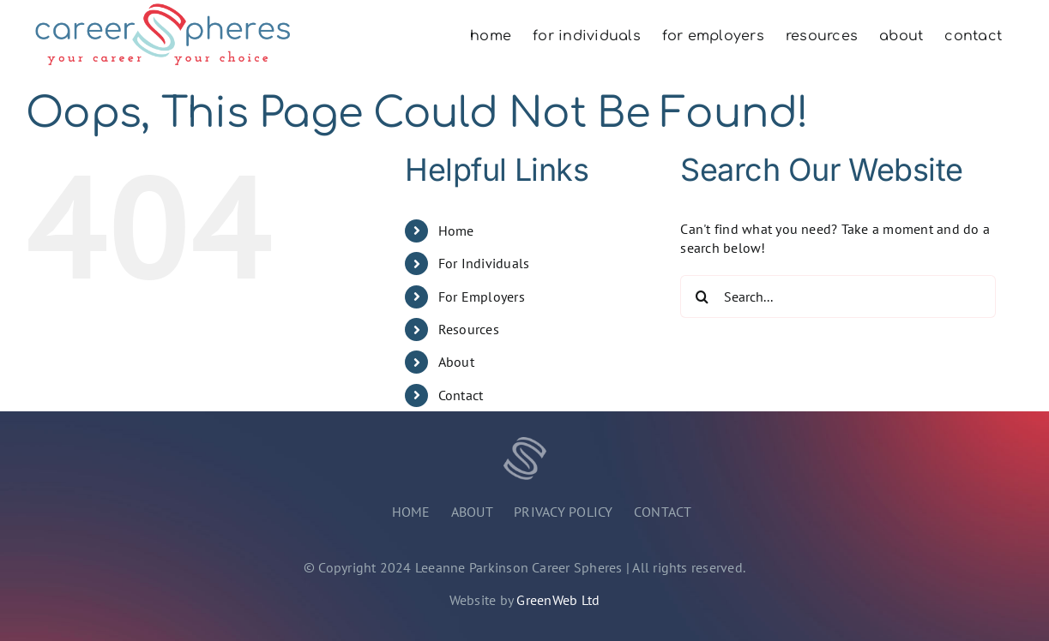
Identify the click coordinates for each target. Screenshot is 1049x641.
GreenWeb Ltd (558, 599)
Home (456, 230)
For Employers (481, 296)
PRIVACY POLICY (563, 511)
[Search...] (838, 296)
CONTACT (663, 511)
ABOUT (472, 511)
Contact (461, 395)
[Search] (701, 296)
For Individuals (484, 263)
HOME (411, 511)
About (456, 361)
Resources (468, 329)
